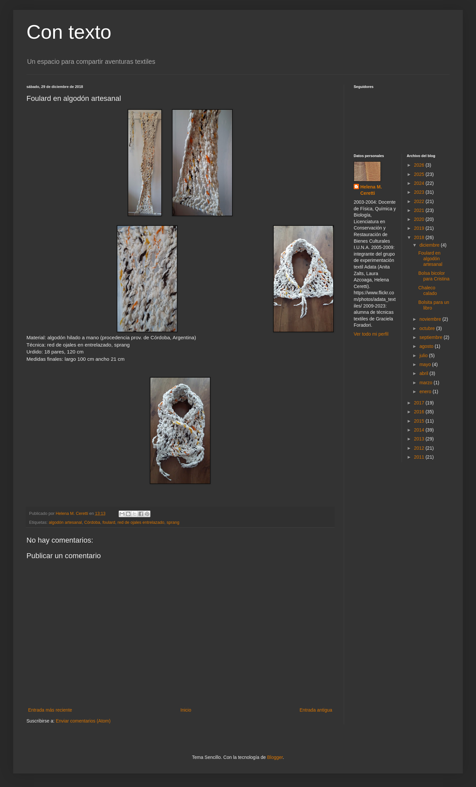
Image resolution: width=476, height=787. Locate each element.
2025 (419, 174)
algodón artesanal (65, 522)
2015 (419, 421)
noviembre (430, 319)
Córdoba (92, 522)
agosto (427, 346)
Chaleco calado (427, 290)
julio (424, 355)
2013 (419, 438)
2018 (419, 237)
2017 (419, 402)
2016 (419, 411)
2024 (419, 183)
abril (424, 373)
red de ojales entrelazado (140, 522)
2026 (419, 165)
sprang (173, 522)
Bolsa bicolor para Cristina (433, 275)
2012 (419, 448)
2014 (419, 430)
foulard (108, 522)
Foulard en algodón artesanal (430, 258)
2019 (419, 228)
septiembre (431, 337)
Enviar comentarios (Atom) (83, 721)
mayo (425, 364)
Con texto (68, 32)
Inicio (185, 710)
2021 (419, 210)
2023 (419, 192)
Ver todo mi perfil (371, 334)
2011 (419, 457)
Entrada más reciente (50, 710)
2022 (419, 201)
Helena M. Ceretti (371, 190)
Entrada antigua (315, 710)
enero (426, 391)
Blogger (275, 757)
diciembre (430, 245)
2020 (419, 219)
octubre (427, 328)
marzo (426, 382)
